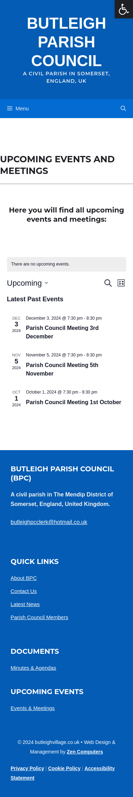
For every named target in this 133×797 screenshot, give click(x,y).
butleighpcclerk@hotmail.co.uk (49, 522)
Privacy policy (27, 768)
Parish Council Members (39, 617)
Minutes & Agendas (33, 668)
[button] (123, 108)
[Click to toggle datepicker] (27, 283)
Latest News (25, 604)
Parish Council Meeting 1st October (73, 402)
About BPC (24, 578)
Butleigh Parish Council (66, 41)
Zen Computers (85, 752)
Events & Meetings (33, 708)
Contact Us (24, 591)
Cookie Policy (64, 768)
